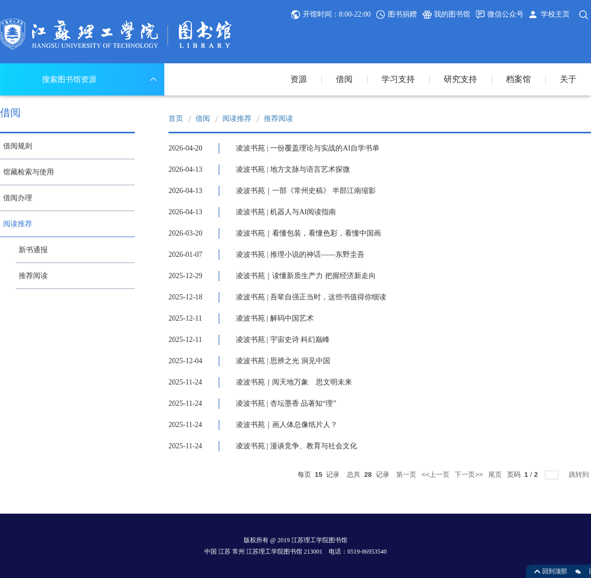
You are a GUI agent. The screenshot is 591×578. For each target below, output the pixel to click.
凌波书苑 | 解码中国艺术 (275, 318)
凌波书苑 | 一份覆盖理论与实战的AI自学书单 (307, 148)
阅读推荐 (236, 118)
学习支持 (398, 79)
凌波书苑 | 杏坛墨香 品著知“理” (286, 403)
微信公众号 (505, 14)
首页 (175, 118)
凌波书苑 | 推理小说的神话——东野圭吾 (300, 254)
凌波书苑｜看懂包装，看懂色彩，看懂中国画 (308, 233)
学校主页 (555, 14)
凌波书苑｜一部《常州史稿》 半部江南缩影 (306, 191)
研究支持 (460, 79)
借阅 (344, 79)
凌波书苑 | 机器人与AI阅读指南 (286, 212)
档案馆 (518, 79)
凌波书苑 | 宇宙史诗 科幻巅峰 (283, 339)
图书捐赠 (402, 14)
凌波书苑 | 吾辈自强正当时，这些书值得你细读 (311, 297)
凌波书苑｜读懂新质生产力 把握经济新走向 (306, 276)
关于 (568, 79)
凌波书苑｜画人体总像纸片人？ (286, 425)
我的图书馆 (452, 14)
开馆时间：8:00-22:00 (337, 14)
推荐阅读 (278, 118)
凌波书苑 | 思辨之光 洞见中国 (283, 361)
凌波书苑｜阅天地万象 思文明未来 (294, 382)
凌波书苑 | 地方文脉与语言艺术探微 (293, 169)
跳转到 (580, 474)
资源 (298, 79)
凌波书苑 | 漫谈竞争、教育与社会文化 (296, 446)
